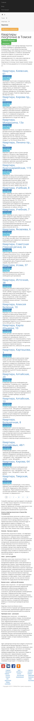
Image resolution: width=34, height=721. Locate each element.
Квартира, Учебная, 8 (16, 188)
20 (18, 497)
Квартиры (5, 21)
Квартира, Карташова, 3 (17, 351)
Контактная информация (20, 676)
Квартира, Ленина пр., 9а (17, 144)
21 (23, 497)
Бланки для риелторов (8, 678)
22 (27, 497)
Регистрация (5, 10)
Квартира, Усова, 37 (15, 265)
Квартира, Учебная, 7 (16, 209)
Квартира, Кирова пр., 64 (16, 98)
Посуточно (4, 25)
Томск (4, 18)
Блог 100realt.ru (19, 671)
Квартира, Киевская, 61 (15, 72)
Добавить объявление (10, 29)
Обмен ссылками (7, 683)
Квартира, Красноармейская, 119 (17, 166)
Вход (2, 6)
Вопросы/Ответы (8, 672)
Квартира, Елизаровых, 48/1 (14, 443)
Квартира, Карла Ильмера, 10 (13, 326)
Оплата (8, 675)
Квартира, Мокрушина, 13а (13, 121)
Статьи (19, 673)
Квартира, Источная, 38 (16, 281)
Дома (30, 678)
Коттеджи (31, 680)
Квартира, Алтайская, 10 (16, 400)
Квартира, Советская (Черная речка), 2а (16, 245)
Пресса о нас (4, 663)
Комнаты (31, 677)
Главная (3, 2)
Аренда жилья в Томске (30, 671)
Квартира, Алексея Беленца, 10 (14, 305)
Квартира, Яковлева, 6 (17, 229)
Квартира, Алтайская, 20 (16, 375)
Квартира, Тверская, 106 (15, 477)
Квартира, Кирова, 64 (16, 461)
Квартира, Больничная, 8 (12, 421)
